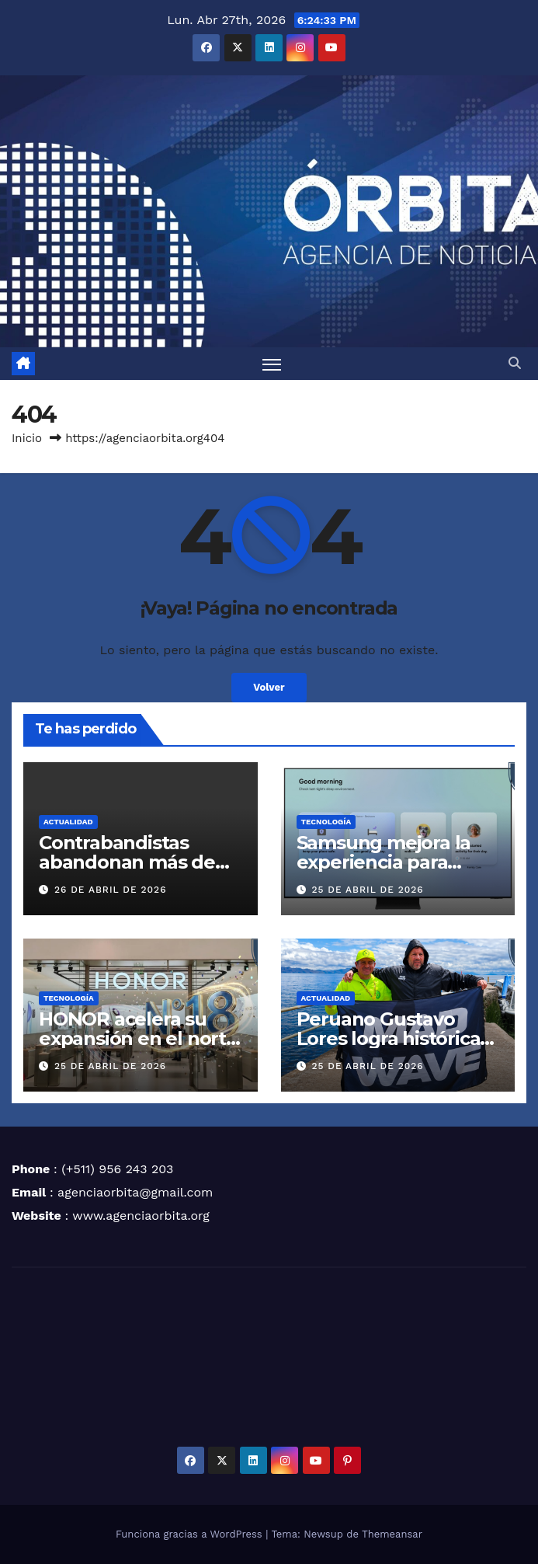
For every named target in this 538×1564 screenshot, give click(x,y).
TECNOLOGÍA (326, 822)
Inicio (27, 439)
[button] (514, 363)
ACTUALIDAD (68, 822)
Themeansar (392, 1534)
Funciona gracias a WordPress (191, 1534)
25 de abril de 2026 (367, 889)
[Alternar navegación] (272, 364)
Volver (268, 687)
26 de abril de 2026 (110, 889)
